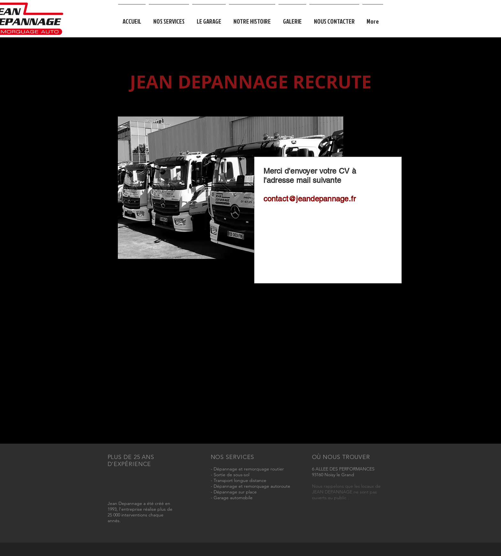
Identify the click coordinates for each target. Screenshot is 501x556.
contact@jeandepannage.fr (309, 198)
